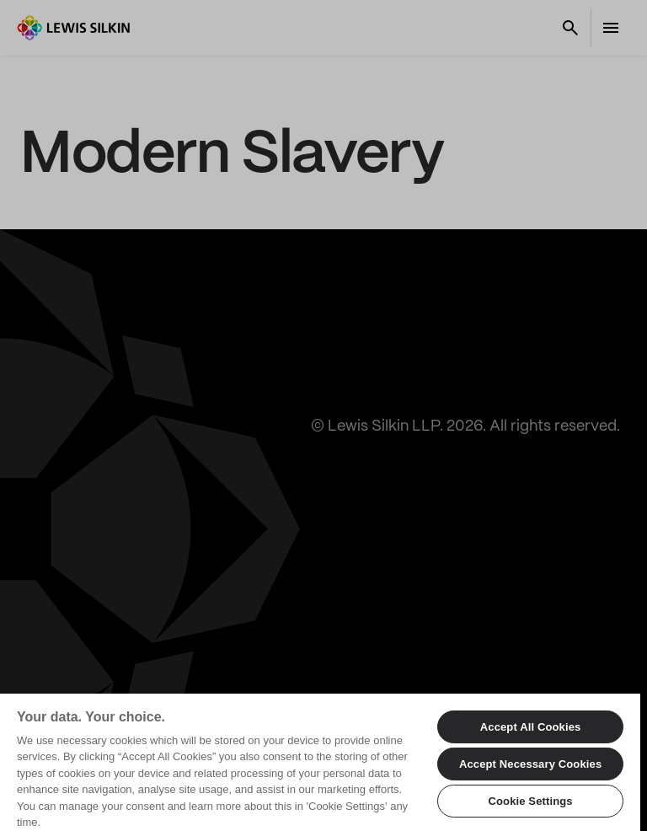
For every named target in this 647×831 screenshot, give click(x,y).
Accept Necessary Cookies (530, 764)
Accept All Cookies (530, 727)
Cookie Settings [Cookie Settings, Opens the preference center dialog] (530, 801)
